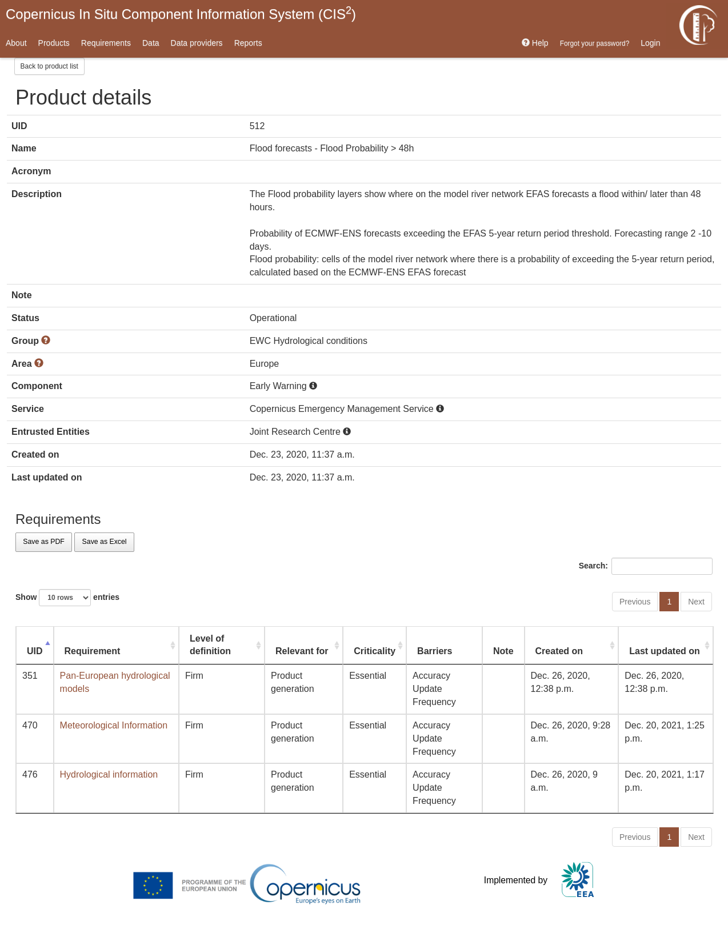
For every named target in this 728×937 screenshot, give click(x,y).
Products (54, 42)
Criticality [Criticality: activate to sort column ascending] (374, 651)
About (16, 42)
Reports (248, 42)
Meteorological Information (114, 725)
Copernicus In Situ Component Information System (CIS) (181, 13)
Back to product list (49, 66)
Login (650, 42)
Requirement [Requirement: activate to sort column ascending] (93, 651)
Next (696, 601)
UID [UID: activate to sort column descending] (35, 651)
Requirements (106, 42)
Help (535, 42)
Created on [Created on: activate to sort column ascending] (559, 651)
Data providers (197, 42)
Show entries (67, 597)
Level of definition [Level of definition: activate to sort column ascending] (210, 645)
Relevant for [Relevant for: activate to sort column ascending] (301, 651)
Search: (646, 566)
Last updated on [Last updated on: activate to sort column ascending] (664, 651)
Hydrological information (109, 774)
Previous (634, 601)
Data (150, 42)
